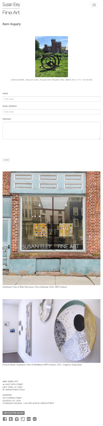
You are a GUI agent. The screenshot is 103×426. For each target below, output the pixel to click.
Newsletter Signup (14, 413)
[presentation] (28, 148)
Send (6, 160)
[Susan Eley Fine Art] (13, 7)
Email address (10, 106)
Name (5, 94)
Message (7, 119)
